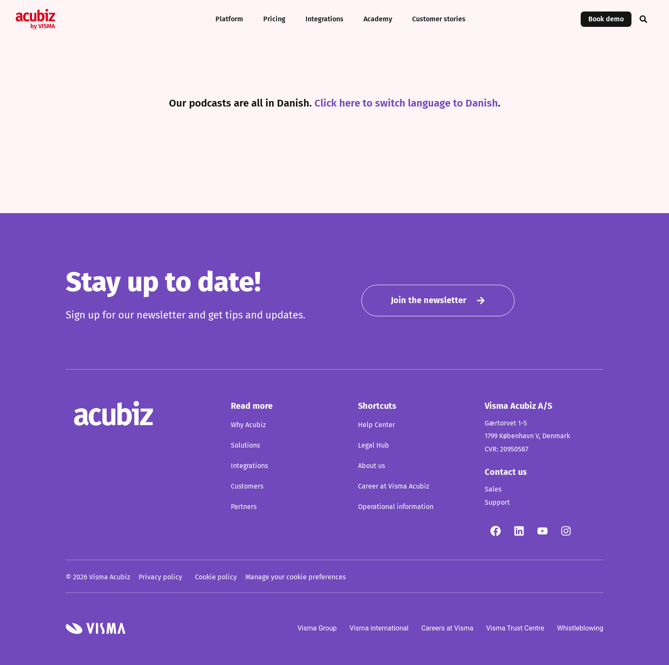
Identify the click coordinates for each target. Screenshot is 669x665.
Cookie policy (216, 576)
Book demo (606, 19)
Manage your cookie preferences (295, 576)
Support (497, 502)
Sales (493, 489)
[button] (643, 19)
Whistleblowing (580, 628)
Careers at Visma (447, 628)
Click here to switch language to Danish (406, 103)
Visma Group (317, 628)
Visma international (378, 628)
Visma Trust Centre (515, 628)
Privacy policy (160, 576)
